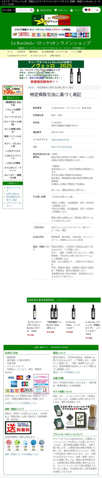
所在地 (36, 122)
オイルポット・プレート (12, 169)
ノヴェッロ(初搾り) (12, 110)
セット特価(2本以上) (12, 130)
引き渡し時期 (39, 197)
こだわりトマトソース (12, 157)
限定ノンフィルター (12, 137)
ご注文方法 (21, 52)
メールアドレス (40, 139)
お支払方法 (38, 237)
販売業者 (37, 108)
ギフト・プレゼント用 (12, 145)
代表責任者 (38, 115)
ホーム (10, 52)
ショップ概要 (76, 52)
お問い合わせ (55, 56)
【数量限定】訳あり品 (12, 103)
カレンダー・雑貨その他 (12, 176)
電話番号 (37, 132)
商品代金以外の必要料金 (41, 155)
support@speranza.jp (60, 139)
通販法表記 (33, 52)
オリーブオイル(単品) (12, 123)
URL (35, 147)
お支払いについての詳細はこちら (21, 403)
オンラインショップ (38, 56)
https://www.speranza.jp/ (61, 147)
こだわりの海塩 (12, 163)
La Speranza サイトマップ (17, 56)
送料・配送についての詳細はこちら (22, 454)
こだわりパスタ (12, 151)
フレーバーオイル (12, 117)
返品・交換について (41, 248)
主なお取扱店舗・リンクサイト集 (54, 52)
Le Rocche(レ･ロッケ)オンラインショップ (51, 43)
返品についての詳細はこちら (66, 372)
